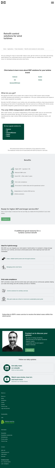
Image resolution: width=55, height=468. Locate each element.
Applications (10, 49)
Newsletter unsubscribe (6, 435)
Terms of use (4, 406)
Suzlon (40, 76)
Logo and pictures (5, 408)
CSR (2, 417)
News (2, 398)
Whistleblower (4, 437)
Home (4, 49)
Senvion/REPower (15, 83)
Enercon (14, 76)
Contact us (6, 219)
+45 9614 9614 (6, 461)
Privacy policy (4, 439)
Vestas (40, 80)
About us (3, 396)
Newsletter (3, 433)
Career (2, 402)
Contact (3, 404)
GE (15, 80)
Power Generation (19, 49)
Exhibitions (3, 400)
